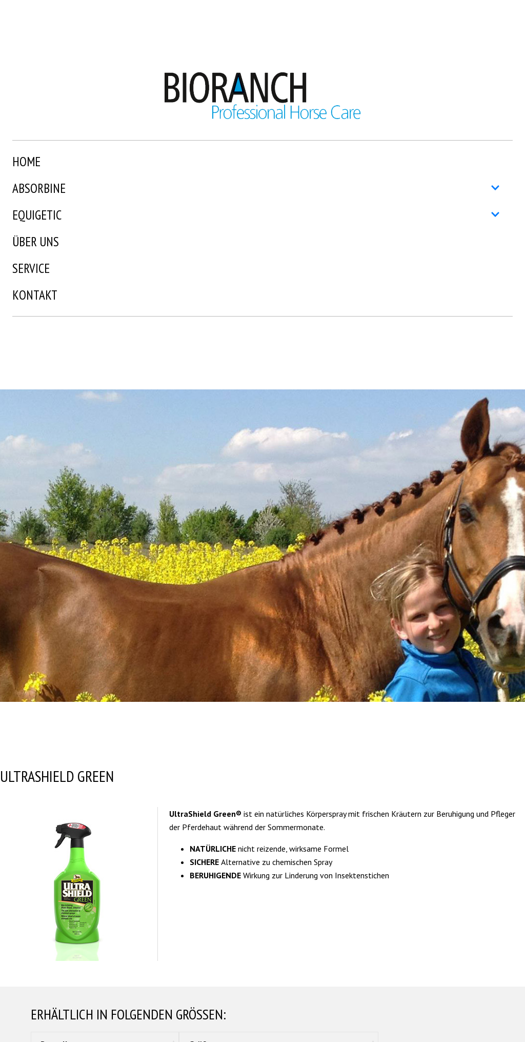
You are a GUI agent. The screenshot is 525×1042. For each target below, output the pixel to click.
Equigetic (256, 215)
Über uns (35, 241)
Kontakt (34, 295)
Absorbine (256, 188)
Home (26, 161)
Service (31, 268)
